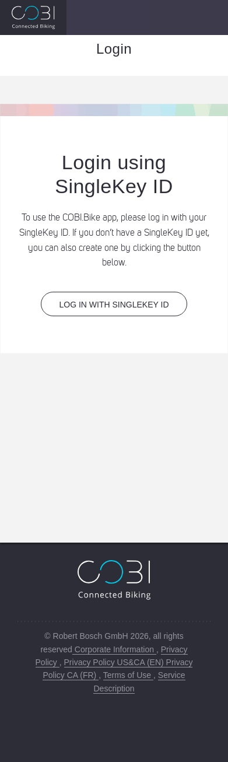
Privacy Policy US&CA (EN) (115, 662)
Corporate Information (114, 649)
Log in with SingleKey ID (114, 304)
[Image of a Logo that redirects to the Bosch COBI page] (33, 17)
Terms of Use (128, 675)
